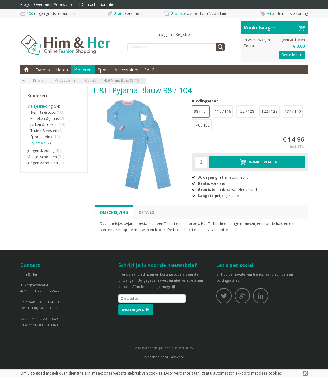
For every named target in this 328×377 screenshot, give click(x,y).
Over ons (42, 4)
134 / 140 (293, 111)
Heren (62, 70)
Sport (103, 70)
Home (26, 70)
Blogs (25, 4)
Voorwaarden (66, 4)
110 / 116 (223, 111)
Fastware (176, 357)
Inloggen (164, 34)
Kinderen (83, 70)
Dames (43, 70)
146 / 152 (202, 125)
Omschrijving (114, 212)
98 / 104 (201, 111)
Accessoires (126, 70)
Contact (88, 4)
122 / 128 (246, 111)
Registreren (186, 34)
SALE (149, 70)
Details (146, 212)
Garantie (106, 4)
